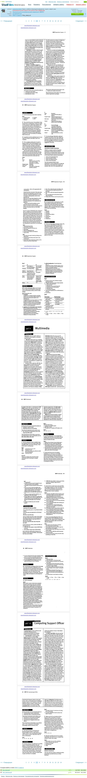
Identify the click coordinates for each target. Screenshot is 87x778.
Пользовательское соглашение (32, 776)
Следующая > (80, 21)
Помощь (3, 776)
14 (61, 21)
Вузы (29, 4)
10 (50, 21)
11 (53, 21)
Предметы (36, 4)
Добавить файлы (58, 4)
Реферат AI (70, 4)
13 (58, 21)
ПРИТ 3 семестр (17, 15)
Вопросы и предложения (63, 1)
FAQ (46, 1)
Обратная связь (52, 1)
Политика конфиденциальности (47, 776)
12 (55, 21)
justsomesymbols (17, 9)
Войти (3, 1)
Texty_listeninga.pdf (7, 772)
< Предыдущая (7, 21)
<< (1, 21)
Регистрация (9, 1)
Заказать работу (81, 4)
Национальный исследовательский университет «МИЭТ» (28, 12)
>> (85, 21)
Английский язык (17, 13)
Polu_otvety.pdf (6, 770)
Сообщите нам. (41, 10)
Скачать (77, 14)
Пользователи (46, 4)
